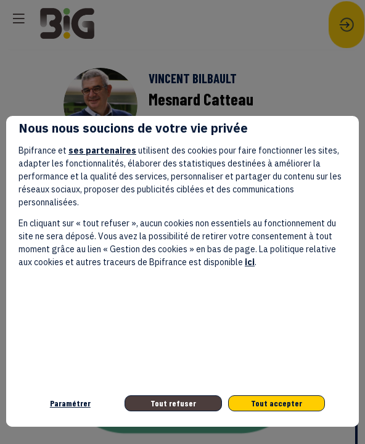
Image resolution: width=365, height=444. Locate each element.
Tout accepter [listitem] (276, 403)
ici (250, 262)
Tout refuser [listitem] (173, 403)
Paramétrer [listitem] (70, 403)
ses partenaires (102, 150)
